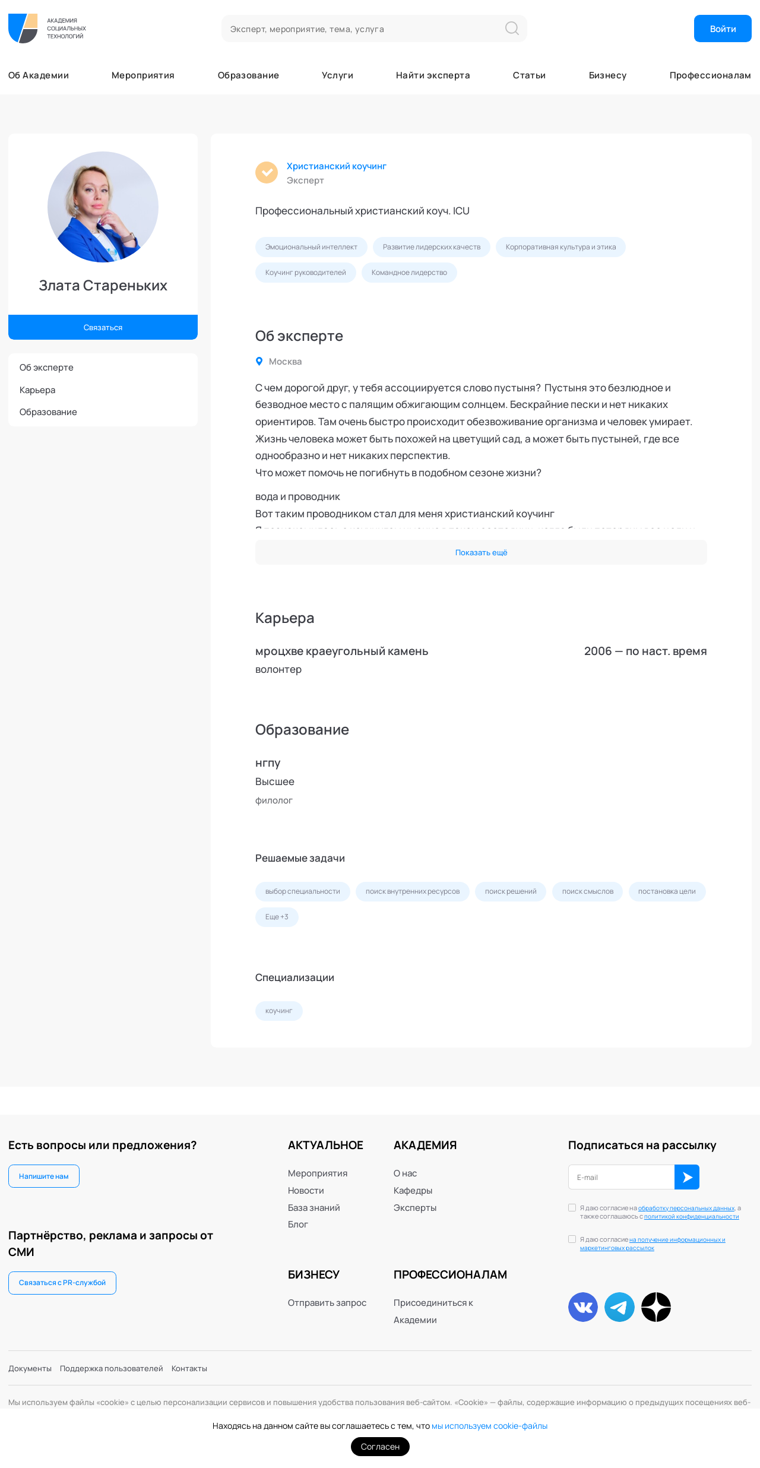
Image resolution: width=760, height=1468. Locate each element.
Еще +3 (369, 929)
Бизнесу (608, 75)
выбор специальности (308, 901)
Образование (249, 75)
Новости (306, 1178)
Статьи (529, 75)
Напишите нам (47, 1165)
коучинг (281, 1025)
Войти (723, 28)
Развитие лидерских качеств (448, 249)
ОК (703, 1167)
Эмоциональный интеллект (317, 249)
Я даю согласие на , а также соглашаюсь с (656, 1206)
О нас (405, 1161)
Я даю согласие (665, 1243)
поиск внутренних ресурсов (428, 901)
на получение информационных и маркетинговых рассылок (665, 1243)
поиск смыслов (619, 901)
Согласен (380, 1446)
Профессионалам (711, 75)
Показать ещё (481, 559)
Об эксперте (47, 367)
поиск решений (536, 901)
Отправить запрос (327, 1290)
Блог (298, 1212)
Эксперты (415, 1195)
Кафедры (413, 1178)
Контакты (212, 1366)
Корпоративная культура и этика (588, 249)
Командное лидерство (425, 277)
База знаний (314, 1195)
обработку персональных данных (656, 1201)
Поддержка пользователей (124, 1366)
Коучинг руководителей (311, 277)
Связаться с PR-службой (66, 1274)
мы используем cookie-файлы (489, 1425)
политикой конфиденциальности (651, 1210)
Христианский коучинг (342, 166)
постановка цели (298, 929)
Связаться (103, 325)
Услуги (337, 75)
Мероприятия (143, 75)
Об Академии (38, 75)
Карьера (37, 390)
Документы (33, 1366)
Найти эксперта (433, 75)
